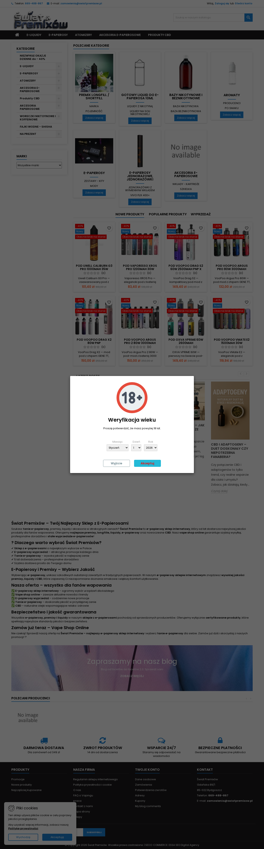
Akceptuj (147, 463)
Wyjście (116, 463)
